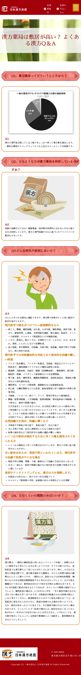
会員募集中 (49, 9)
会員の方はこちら (63, 9)
